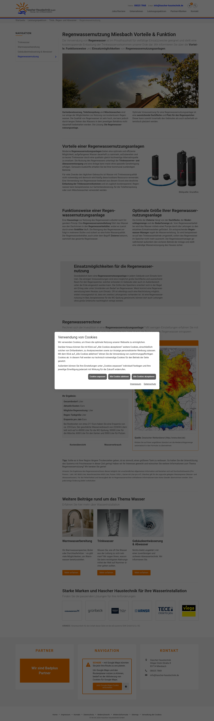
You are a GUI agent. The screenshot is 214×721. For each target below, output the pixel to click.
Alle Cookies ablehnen (119, 374)
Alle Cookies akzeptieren (143, 374)
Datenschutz (150, 381)
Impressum (135, 381)
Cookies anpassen (97, 374)
